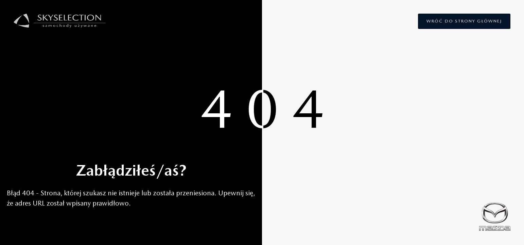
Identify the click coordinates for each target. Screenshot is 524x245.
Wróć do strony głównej (464, 20)
